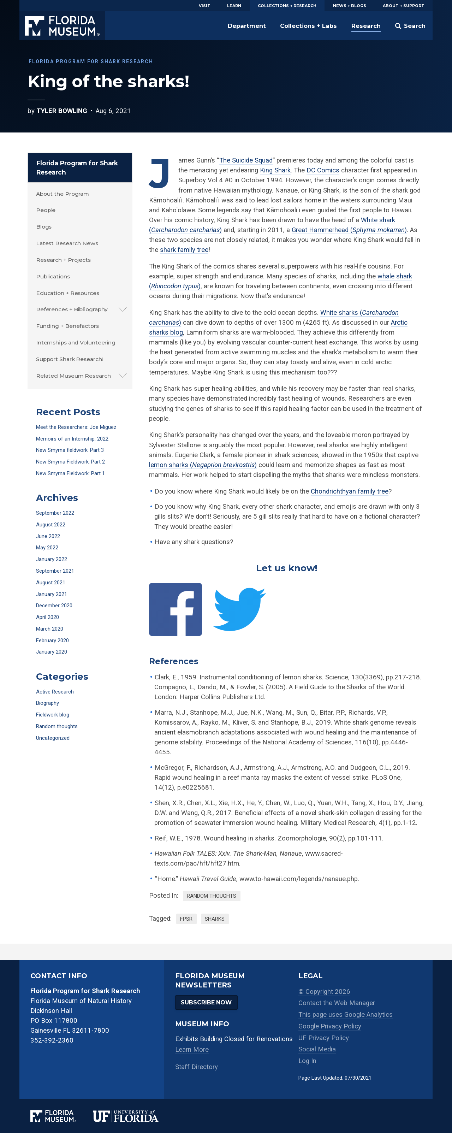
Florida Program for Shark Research (77, 167)
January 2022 (51, 559)
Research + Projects (63, 259)
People (45, 210)
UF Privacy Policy (323, 1038)
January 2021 (51, 594)
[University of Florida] (134, 1116)
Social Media (317, 1049)
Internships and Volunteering (75, 342)
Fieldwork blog (52, 715)
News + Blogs (349, 5)
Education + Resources (67, 293)
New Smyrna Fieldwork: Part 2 (70, 462)
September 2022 (55, 513)
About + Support (403, 5)
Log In (307, 1061)
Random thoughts (211, 896)
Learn (234, 5)
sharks (215, 919)
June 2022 (48, 536)
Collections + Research (287, 5)
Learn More (192, 1050)
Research (366, 25)
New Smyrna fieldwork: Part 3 (70, 450)
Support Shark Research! (69, 359)
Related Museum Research (73, 375)
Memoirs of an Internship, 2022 (72, 439)
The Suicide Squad (246, 160)
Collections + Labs (308, 25)
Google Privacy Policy (329, 1026)
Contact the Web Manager (336, 1003)
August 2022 (50, 524)
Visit (204, 5)
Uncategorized (53, 738)
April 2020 (47, 617)
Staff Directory (196, 1067)
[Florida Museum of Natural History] (61, 1116)
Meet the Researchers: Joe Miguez (76, 427)
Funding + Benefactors (67, 326)
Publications (53, 276)
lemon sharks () (203, 465)
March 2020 (49, 629)
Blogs (44, 226)
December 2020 (54, 605)
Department (247, 25)
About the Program (62, 193)
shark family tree (184, 250)
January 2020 (51, 652)
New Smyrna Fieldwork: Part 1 (70, 473)
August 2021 (50, 582)
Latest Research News (67, 243)
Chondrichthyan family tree (349, 491)
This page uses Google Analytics (345, 1015)
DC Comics (323, 170)
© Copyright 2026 (324, 992)
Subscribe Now (206, 1002)
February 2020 (52, 640)
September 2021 (55, 571)
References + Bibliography (72, 309)
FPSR (186, 919)
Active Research (55, 692)
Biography (47, 703)
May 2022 (47, 547)
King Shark (275, 170)
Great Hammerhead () (349, 230)
